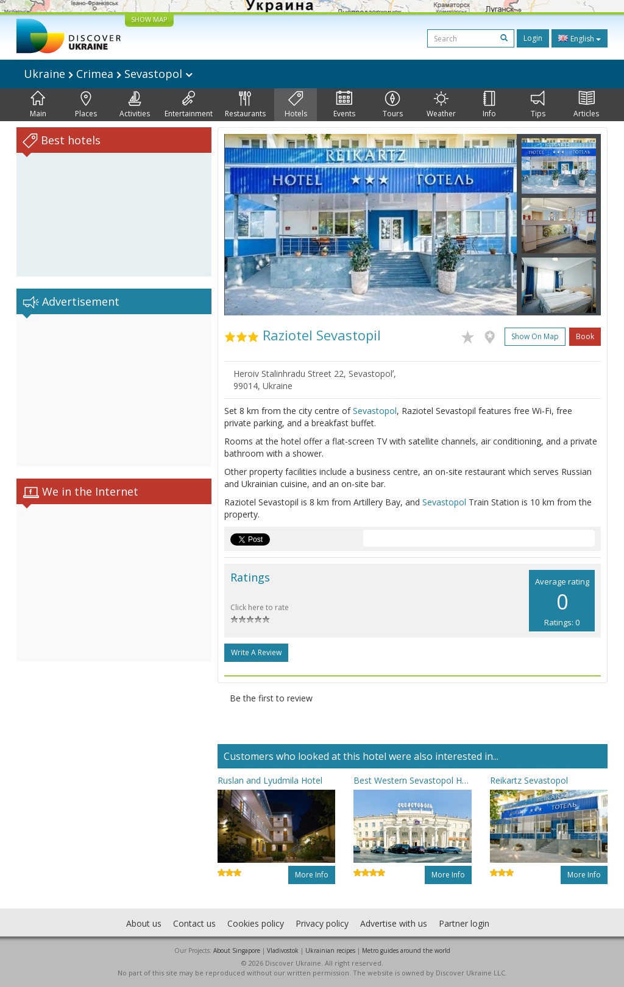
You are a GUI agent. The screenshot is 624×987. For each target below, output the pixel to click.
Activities (134, 105)
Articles (586, 105)
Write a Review (256, 652)
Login (532, 38)
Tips (538, 105)
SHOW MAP (149, 19)
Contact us (194, 923)
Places (86, 105)
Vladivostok (283, 950)
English (579, 38)
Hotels (296, 105)
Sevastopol (375, 410)
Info (489, 105)
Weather (441, 105)
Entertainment (189, 105)
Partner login (464, 923)
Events (344, 105)
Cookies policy (255, 923)
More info (311, 874)
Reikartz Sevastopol (529, 780)
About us (143, 923)
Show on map (535, 336)
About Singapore (236, 950)
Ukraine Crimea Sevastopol (108, 73)
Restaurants (245, 105)
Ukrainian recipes (330, 950)
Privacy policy (322, 923)
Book (585, 336)
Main (38, 105)
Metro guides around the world (406, 950)
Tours (393, 105)
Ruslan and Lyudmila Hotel (270, 780)
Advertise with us (393, 923)
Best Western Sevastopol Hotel (412, 780)
